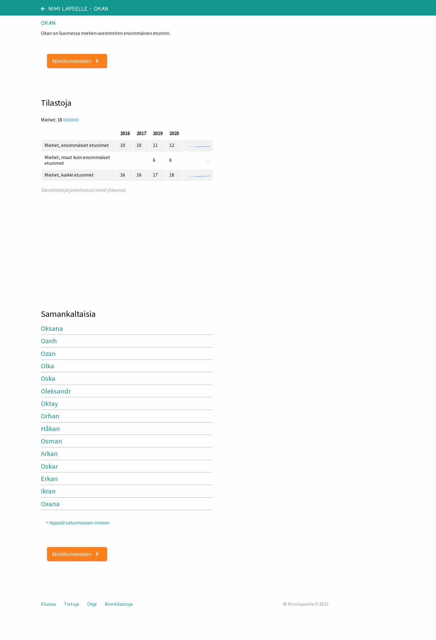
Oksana (52, 328)
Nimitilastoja (119, 604)
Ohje (92, 604)
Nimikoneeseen (75, 61)
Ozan (48, 353)
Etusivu (48, 604)
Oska (48, 378)
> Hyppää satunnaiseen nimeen (77, 523)
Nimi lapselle (64, 9)
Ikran (48, 491)
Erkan (49, 478)
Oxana (50, 503)
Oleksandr (56, 391)
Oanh (49, 341)
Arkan (49, 453)
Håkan (50, 428)
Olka (47, 366)
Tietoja (71, 604)
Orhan (50, 416)
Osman (51, 441)
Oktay (49, 403)
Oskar (49, 466)
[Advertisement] (127, 248)
